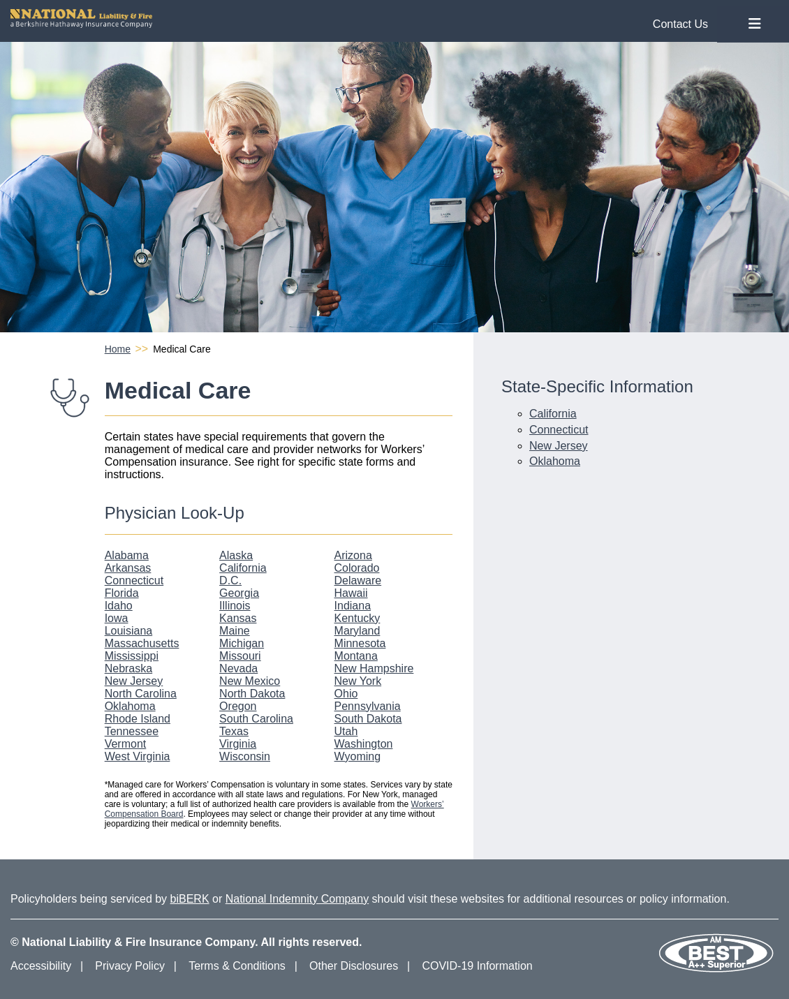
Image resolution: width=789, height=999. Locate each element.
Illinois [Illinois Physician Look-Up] (234, 606)
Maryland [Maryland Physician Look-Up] (357, 631)
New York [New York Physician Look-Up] (358, 681)
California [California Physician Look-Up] (243, 568)
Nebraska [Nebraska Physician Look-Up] (128, 668)
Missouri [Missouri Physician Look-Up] (240, 656)
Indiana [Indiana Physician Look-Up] (352, 606)
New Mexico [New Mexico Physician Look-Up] (249, 681)
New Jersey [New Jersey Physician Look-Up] (134, 681)
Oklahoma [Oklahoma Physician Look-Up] (130, 706)
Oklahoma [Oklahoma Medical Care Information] (554, 461)
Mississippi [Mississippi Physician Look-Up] (131, 656)
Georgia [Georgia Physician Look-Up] (239, 593)
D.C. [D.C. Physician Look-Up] (230, 580)
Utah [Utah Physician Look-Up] (346, 731)
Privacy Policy (130, 966)
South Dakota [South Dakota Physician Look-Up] (368, 719)
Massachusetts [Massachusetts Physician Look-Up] (142, 643)
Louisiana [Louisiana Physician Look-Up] (129, 631)
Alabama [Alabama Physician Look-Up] (127, 555)
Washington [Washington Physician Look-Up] (363, 744)
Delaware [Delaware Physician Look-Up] (358, 580)
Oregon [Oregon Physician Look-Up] (237, 706)
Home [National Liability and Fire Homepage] (118, 349)
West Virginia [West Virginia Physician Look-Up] (137, 756)
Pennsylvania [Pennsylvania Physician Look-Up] (367, 706)
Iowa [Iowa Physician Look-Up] (116, 618)
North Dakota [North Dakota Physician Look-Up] (252, 694)
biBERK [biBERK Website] (189, 899)
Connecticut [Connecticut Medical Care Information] (559, 430)
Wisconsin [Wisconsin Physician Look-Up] (244, 756)
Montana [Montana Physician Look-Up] (356, 656)
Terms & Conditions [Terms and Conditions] (237, 966)
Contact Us (680, 24)
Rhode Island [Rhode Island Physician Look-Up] (137, 719)
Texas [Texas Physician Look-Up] (234, 731)
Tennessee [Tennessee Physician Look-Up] (131, 731)
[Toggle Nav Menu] (755, 24)
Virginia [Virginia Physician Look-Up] (237, 744)
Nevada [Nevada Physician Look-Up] (238, 668)
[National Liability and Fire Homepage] (364, 18)
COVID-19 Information (477, 966)
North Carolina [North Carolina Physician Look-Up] (141, 694)
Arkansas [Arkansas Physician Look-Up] (128, 568)
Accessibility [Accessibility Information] (40, 966)
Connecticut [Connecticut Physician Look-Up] (134, 580)
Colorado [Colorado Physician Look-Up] (357, 568)
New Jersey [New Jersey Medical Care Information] (558, 446)
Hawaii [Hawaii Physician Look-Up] (351, 593)
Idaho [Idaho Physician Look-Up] (119, 606)
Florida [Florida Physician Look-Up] (122, 593)
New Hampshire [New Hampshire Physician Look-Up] (374, 668)
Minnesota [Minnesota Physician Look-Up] (360, 643)
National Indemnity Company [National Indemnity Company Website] (297, 899)
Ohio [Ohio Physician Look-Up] (346, 694)
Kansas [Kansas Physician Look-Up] (237, 618)
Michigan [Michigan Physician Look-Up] (241, 643)
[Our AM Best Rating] (716, 970)
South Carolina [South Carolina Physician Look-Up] (256, 719)
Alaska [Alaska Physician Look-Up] (236, 555)
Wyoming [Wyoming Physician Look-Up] (357, 756)
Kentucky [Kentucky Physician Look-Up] (357, 618)
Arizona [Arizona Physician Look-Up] (353, 555)
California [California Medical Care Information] (553, 414)
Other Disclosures (353, 966)
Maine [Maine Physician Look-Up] (234, 631)
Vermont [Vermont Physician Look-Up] (126, 744)
